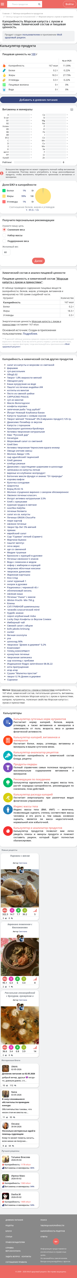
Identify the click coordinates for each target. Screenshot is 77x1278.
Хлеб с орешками (17, 501)
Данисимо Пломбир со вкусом (24, 422)
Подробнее (30, 333)
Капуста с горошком (18, 425)
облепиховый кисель (19, 590)
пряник (11, 530)
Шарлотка (13, 485)
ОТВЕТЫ (43, 1236)
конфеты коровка (17, 406)
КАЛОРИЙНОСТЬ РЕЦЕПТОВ (52, 1231)
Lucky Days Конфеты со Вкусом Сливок (29, 619)
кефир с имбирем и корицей (23, 565)
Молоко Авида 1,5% (18, 453)
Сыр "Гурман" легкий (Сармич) (24, 536)
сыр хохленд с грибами (20, 660)
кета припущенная (18, 666)
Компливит (13, 647)
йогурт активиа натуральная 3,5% (26, 498)
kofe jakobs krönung (18, 628)
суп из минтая (15, 399)
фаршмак (12, 368)
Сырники (12, 679)
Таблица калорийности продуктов (28, 13)
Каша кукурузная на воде (21, 383)
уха (9, 638)
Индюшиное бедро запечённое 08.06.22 (30, 663)
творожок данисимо (18, 571)
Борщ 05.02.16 (15, 488)
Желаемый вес (10, 246)
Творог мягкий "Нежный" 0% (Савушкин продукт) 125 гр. (39, 418)
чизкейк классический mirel (23, 609)
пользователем (31, 34)
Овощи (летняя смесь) (19, 450)
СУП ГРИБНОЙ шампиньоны (23, 606)
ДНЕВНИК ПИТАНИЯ (14, 1220)
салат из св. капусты (18, 514)
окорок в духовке (17, 584)
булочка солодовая (18, 482)
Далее (38, 261)
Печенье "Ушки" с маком (21, 596)
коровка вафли (15, 479)
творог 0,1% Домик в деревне (24, 676)
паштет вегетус (15, 542)
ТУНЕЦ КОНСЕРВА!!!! (18, 651)
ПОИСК (43, 1220)
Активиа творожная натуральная (26, 431)
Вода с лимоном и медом (21, 561)
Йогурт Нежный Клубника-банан (26, 412)
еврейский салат (16, 533)
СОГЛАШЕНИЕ (12, 1262)
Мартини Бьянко (16, 539)
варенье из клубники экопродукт (26, 472)
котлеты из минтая (18, 390)
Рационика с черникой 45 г (22, 587)
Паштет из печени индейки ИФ (25, 387)
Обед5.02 (12, 374)
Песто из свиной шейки (20, 393)
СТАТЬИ (9, 1236)
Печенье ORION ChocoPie (21, 517)
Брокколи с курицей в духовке (24, 555)
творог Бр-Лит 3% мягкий (21, 527)
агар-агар (12, 670)
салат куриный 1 (16, 581)
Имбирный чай (16, 622)
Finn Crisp (12, 577)
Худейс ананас (15, 612)
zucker (10, 631)
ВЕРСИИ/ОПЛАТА (13, 1251)
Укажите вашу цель (13, 225)
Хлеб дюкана (14, 460)
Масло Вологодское (18, 403)
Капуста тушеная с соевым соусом (26, 415)
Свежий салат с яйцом (20, 625)
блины (11, 603)
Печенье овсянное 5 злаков (22, 558)
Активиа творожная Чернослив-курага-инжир (33, 447)
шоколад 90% (15, 641)
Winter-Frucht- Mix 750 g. (21, 600)
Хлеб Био (12, 444)
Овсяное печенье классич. (22, 495)
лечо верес (13, 546)
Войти (70, 4)
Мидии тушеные (16, 552)
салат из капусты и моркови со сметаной (30, 364)
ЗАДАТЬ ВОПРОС (13, 1256)
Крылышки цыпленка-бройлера (25, 428)
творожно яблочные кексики (23, 568)
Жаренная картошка (18, 574)
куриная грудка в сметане (22, 504)
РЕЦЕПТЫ (10, 1225)
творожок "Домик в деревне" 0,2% (26, 644)
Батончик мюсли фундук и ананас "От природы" (35, 476)
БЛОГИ (9, 1231)
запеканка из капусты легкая (23, 469)
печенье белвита (17, 511)
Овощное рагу (15, 380)
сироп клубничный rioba (21, 616)
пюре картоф (14, 520)
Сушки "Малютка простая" (22, 673)
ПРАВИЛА (22, 1262)
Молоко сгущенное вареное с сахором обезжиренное (38, 492)
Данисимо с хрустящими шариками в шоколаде (35, 466)
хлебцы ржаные (16, 463)
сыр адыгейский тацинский (23, 457)
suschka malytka (16, 507)
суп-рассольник (16, 371)
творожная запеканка (19, 657)
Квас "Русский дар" (18, 434)
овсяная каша (15, 593)
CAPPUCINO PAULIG (18, 396)
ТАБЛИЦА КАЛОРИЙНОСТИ (52, 1225)
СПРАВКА (9, 1248)
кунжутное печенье (18, 654)
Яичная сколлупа (17, 635)
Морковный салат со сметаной (24, 441)
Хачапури (12, 438)
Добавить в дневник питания (38, 100)
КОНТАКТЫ (26, 1256)
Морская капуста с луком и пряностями (56, 16)
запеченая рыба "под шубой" (24, 409)
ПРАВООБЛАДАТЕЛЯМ (15, 1242)
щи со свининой (16, 549)
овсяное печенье (16, 523)
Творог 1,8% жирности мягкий (24, 377)
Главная (6, 13)
